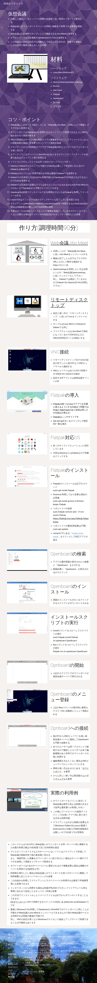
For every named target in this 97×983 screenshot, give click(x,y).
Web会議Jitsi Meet (69, 243)
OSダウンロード (18, 902)
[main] (45, 29)
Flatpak (56, 417)
